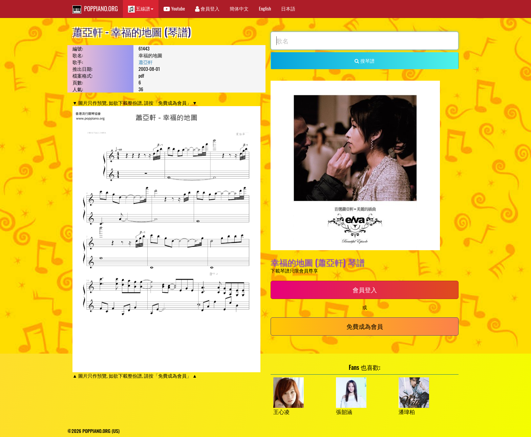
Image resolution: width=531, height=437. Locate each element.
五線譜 (140, 9)
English (265, 8)
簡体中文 (239, 8)
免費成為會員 (364, 326)
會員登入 (207, 8)
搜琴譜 (364, 60)
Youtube (174, 8)
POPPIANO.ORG (95, 9)
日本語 (288, 8)
